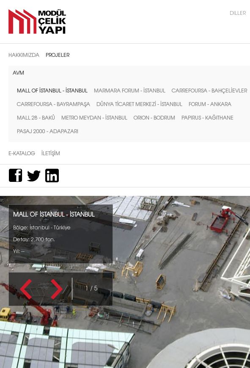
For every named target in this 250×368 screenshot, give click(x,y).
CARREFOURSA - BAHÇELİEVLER (209, 90)
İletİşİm (50, 153)
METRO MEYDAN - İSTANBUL (94, 117)
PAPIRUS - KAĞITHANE (207, 117)
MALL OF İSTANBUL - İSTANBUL (52, 90)
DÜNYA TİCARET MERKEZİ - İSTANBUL (139, 104)
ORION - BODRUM (154, 117)
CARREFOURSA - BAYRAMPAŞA (53, 104)
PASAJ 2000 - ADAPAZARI (47, 131)
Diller (238, 13)
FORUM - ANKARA (210, 104)
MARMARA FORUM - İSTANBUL (129, 90)
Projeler (57, 55)
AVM (18, 72)
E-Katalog (21, 153)
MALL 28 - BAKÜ (36, 117)
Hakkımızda (23, 55)
